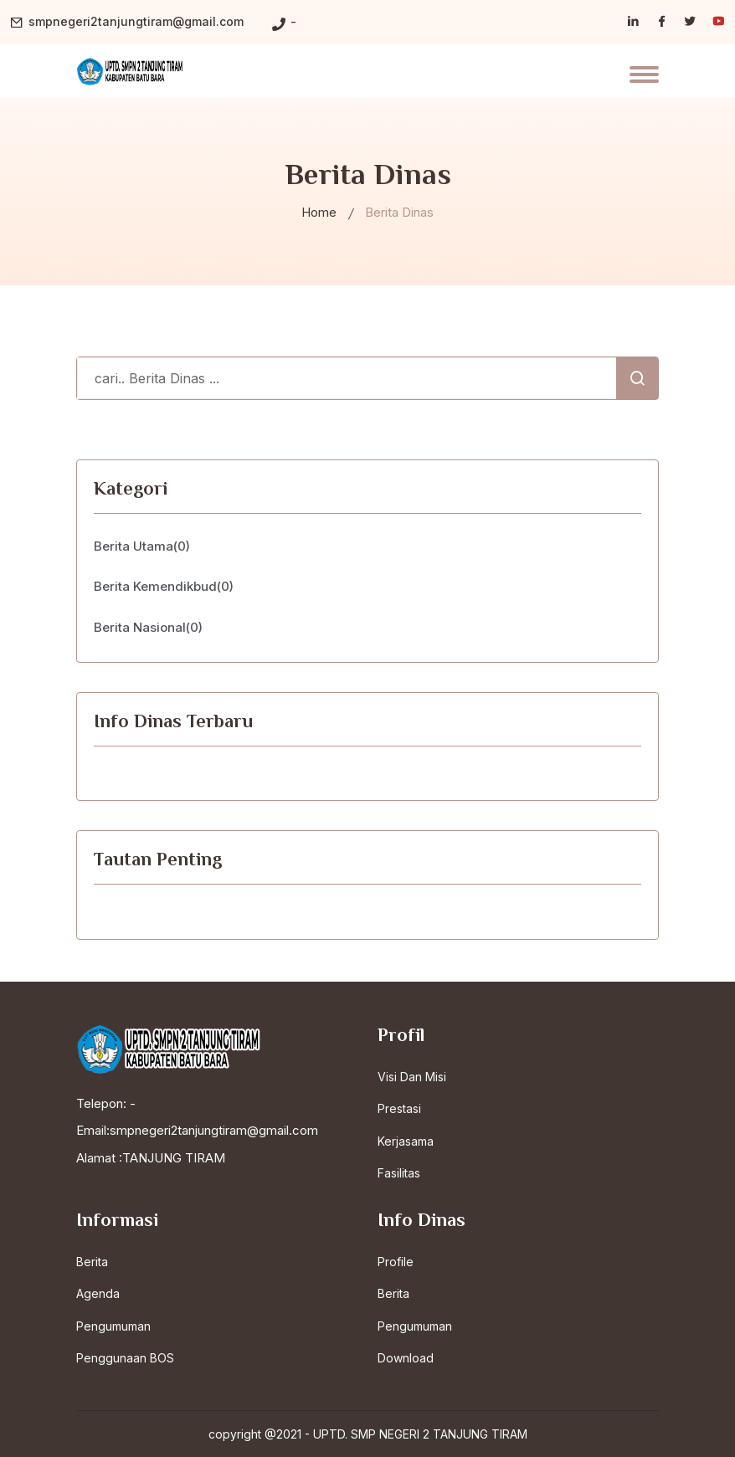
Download (406, 1358)
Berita (92, 1261)
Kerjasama (406, 1141)
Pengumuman (113, 1326)
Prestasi (399, 1108)
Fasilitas (399, 1173)
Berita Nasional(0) (148, 627)
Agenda (98, 1293)
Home (319, 212)
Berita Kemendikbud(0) (164, 586)
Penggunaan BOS (125, 1358)
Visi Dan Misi (412, 1077)
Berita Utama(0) (142, 546)
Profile (396, 1261)
